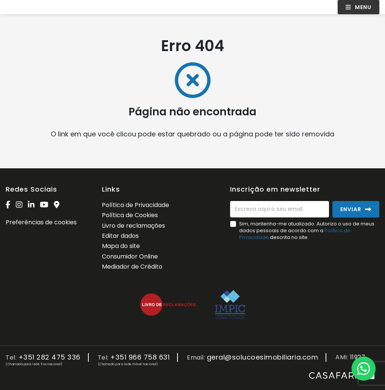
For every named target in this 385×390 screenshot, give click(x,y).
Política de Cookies (130, 215)
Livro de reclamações (133, 225)
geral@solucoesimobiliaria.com (262, 357)
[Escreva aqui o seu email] (279, 209)
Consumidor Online (130, 256)
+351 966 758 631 (140, 357)
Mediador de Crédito (132, 266)
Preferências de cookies (41, 222)
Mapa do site (121, 246)
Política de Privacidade (135, 205)
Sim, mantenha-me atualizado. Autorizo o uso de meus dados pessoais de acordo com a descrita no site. (306, 230)
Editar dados (120, 235)
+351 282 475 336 (49, 357)
